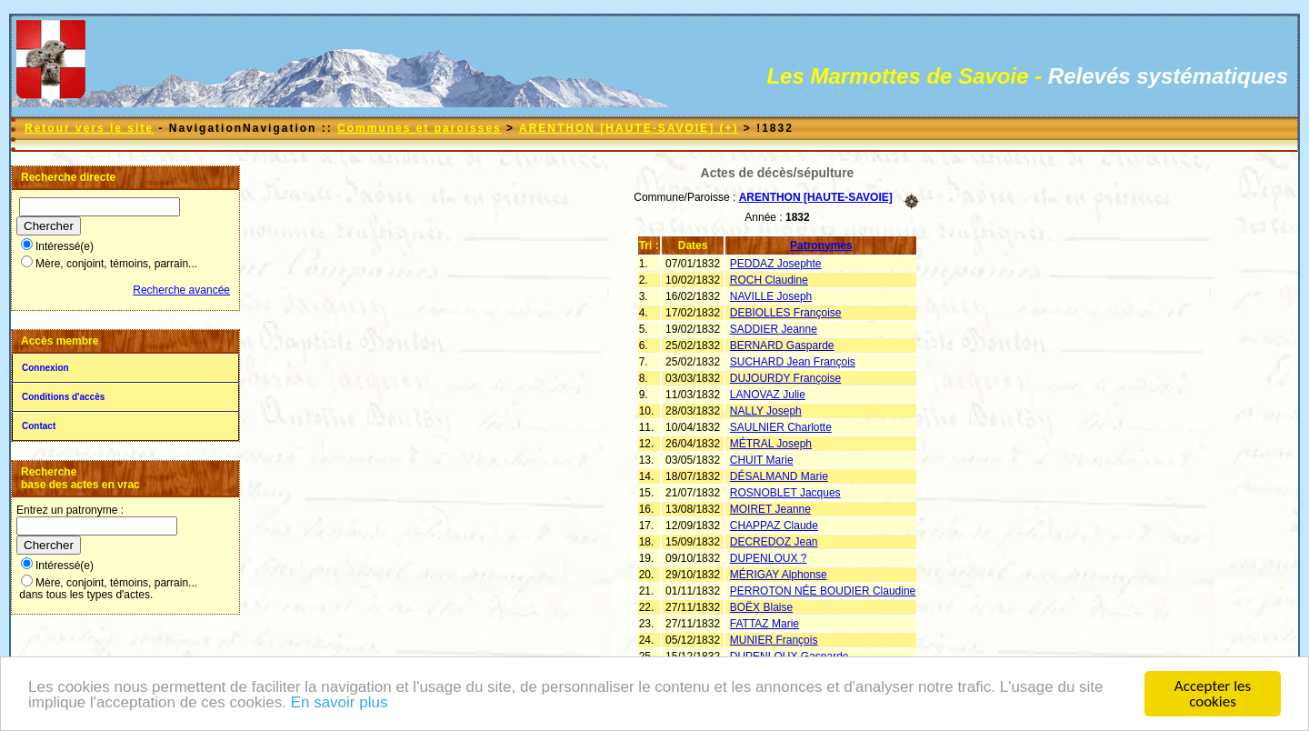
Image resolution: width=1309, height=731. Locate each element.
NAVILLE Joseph (771, 296)
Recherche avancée (181, 290)
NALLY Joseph (766, 411)
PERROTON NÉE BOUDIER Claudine (823, 591)
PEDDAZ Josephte (776, 263)
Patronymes (821, 245)
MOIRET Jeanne (770, 509)
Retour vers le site (89, 128)
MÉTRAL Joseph (771, 443)
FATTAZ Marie (764, 623)
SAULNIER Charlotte (781, 427)
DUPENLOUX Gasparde (789, 656)
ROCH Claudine (769, 280)
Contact (38, 426)
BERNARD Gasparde (782, 345)
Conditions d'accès (63, 397)
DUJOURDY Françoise (785, 378)
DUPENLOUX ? (768, 558)
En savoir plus (339, 703)
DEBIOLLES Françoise (786, 312)
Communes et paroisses (419, 128)
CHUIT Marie (762, 460)
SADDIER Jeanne (773, 329)
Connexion (45, 368)
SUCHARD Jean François (792, 361)
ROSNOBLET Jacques (785, 492)
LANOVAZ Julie (767, 394)
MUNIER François (774, 640)
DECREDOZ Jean (774, 542)
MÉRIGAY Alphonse (778, 574)
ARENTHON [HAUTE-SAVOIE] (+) (628, 128)
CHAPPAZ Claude (774, 525)
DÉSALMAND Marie (779, 476)
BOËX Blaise (761, 607)
